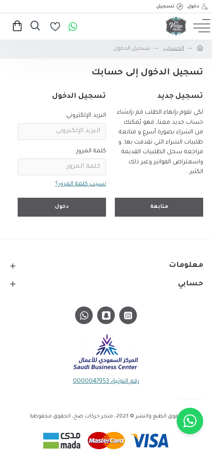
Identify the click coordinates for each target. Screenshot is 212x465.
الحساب (173, 49)
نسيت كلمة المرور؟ (80, 184)
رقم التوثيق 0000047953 (106, 381)
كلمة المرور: (90, 151)
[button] (190, 421)
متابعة (159, 207)
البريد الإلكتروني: (85, 115)
